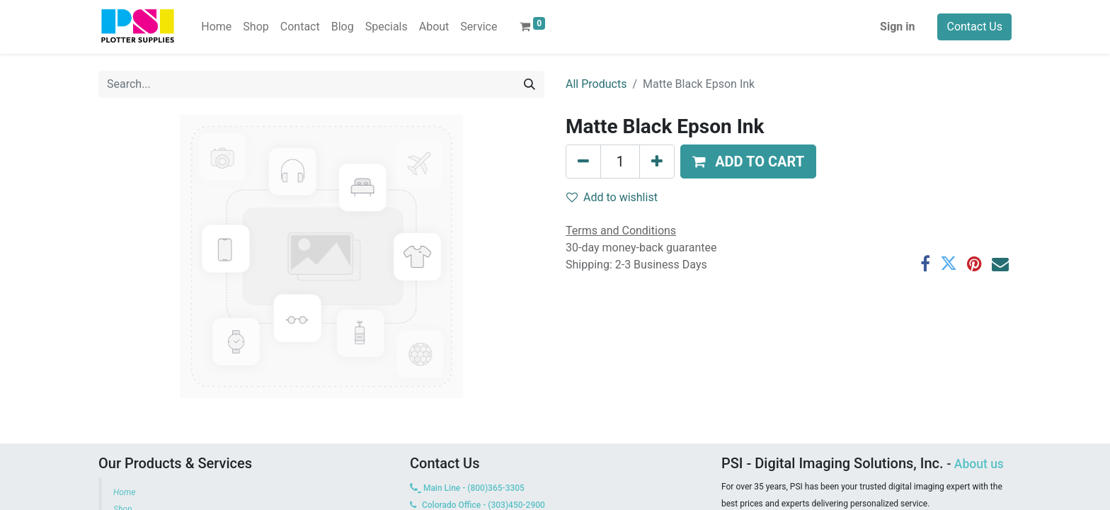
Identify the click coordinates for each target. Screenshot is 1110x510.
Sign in (897, 26)
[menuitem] (216, 27)
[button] (748, 161)
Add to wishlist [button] (612, 197)
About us (979, 464)
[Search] (529, 84)
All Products (596, 84)
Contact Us (974, 26)
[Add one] (657, 161)
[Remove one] (583, 161)
